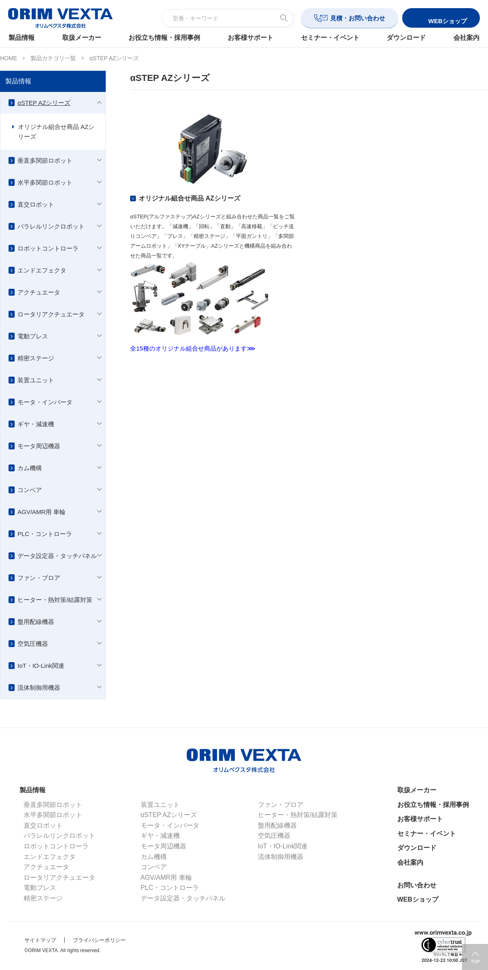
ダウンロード (403, 37)
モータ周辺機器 (38, 445)
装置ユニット (35, 380)
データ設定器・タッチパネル (57, 555)
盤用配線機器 (35, 621)
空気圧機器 (32, 643)
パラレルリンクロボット (51, 226)
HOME (8, 58)
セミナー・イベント (329, 37)
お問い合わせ (416, 885)
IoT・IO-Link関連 (40, 665)
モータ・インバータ (44, 402)
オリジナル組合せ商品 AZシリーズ (56, 131)
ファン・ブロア (38, 577)
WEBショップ (417, 899)
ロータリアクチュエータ (51, 314)
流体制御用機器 (38, 687)
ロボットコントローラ (47, 248)
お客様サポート (250, 37)
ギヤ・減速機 (35, 424)
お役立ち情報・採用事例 (165, 37)
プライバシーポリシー (99, 940)
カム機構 (29, 467)
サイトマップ (40, 940)
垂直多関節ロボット (44, 160)
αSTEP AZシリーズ (43, 102)
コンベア (29, 489)
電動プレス (32, 336)
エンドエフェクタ (41, 270)
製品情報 (25, 37)
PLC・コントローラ (44, 533)
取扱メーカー (84, 37)
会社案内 (463, 37)
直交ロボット (35, 204)
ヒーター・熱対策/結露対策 (54, 599)
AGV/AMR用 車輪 (41, 511)
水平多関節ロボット (44, 182)
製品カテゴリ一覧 (53, 58)
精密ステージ (35, 358)
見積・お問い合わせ (357, 18)
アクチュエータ (38, 292)
